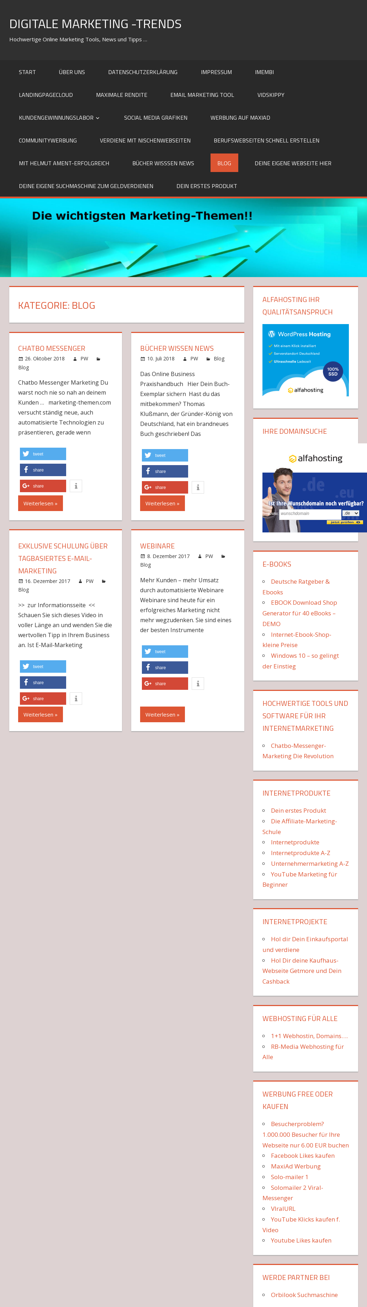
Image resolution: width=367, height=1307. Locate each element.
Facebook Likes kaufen (303, 1155)
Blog (224, 163)
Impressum (216, 72)
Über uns (72, 72)
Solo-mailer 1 (290, 1177)
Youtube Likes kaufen (301, 1240)
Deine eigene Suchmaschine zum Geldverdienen (86, 186)
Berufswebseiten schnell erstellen (266, 140)
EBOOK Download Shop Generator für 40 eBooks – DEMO (299, 613)
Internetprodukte (295, 842)
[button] (43, 454)
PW (84, 358)
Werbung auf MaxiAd (240, 117)
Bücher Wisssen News (163, 163)
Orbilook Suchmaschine (304, 1295)
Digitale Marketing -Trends (95, 23)
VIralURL (283, 1208)
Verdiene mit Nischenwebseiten (145, 140)
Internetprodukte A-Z (300, 853)
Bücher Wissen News (177, 348)
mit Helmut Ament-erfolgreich (64, 163)
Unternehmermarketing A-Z (310, 863)
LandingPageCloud (46, 94)
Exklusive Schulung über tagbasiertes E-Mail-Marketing (63, 558)
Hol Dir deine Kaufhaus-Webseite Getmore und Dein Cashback (301, 971)
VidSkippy (270, 94)
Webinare (157, 545)
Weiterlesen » (40, 503)
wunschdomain (295, 513)
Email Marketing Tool (202, 94)
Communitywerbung (48, 140)
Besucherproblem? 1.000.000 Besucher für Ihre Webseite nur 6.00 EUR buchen (305, 1134)
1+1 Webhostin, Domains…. (309, 1036)
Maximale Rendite (121, 94)
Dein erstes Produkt (206, 186)
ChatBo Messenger (51, 348)
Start (27, 72)
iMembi (264, 72)
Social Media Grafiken (155, 117)
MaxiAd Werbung (296, 1166)
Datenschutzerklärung (142, 72)
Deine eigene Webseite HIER (293, 163)
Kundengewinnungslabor (56, 117)
